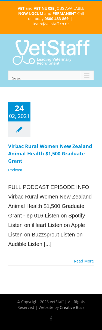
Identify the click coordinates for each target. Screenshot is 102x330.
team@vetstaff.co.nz (51, 23)
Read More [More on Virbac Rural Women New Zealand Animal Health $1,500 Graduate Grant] (84, 261)
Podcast (15, 170)
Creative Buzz (72, 307)
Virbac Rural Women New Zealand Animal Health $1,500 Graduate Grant (50, 153)
